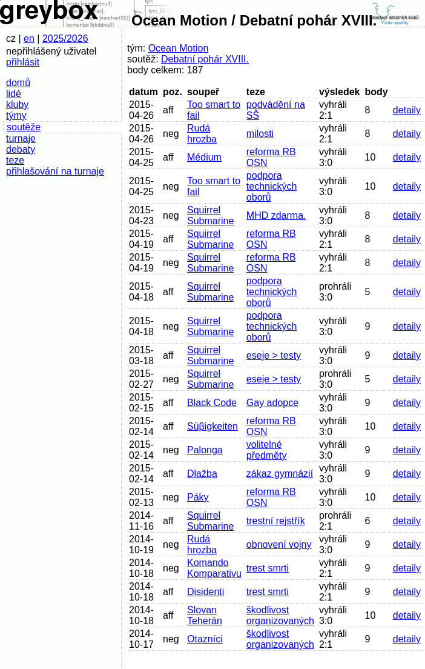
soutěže (24, 127)
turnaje (21, 138)
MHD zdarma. (276, 215)
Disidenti (205, 592)
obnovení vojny (279, 544)
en (29, 38)
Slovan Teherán (204, 615)
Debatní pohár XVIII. (205, 59)
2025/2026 (65, 38)
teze (15, 160)
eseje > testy (273, 355)
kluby (17, 104)
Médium (204, 157)
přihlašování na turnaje (55, 171)
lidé (13, 93)
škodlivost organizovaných (280, 615)
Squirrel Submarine (210, 215)
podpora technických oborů (271, 186)
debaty (20, 149)
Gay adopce (272, 403)
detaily (407, 110)
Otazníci (205, 639)
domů (18, 83)
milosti (260, 133)
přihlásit (22, 62)
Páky (198, 497)
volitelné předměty (266, 450)
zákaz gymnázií (279, 473)
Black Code (212, 403)
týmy (16, 115)
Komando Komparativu (214, 568)
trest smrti (267, 568)
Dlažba (202, 473)
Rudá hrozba (202, 133)
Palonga (205, 450)
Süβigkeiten (212, 426)
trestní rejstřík (275, 521)
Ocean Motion (178, 48)
